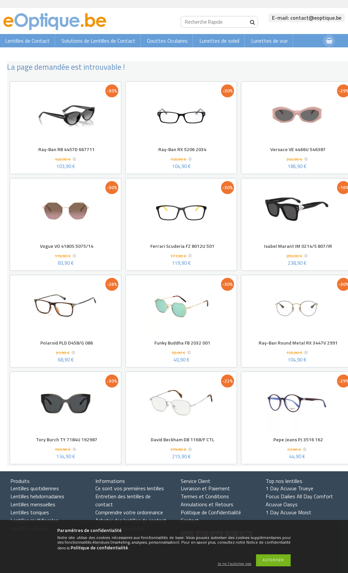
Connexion (305, 54)
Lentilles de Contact (27, 41)
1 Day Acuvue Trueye (289, 488)
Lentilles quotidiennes (34, 488)
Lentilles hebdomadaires (37, 496)
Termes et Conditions (205, 496)
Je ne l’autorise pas (234, 563)
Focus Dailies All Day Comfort (299, 496)
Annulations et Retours (207, 504)
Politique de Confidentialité (211, 512)
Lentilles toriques (29, 512)
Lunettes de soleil (219, 41)
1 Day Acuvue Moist (288, 512)
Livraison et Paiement (205, 488)
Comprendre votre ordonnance (129, 512)
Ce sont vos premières (129, 488)
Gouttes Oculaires (167, 41)
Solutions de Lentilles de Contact (98, 41)
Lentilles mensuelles (32, 504)
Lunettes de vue (269, 41)
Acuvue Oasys (282, 504)
